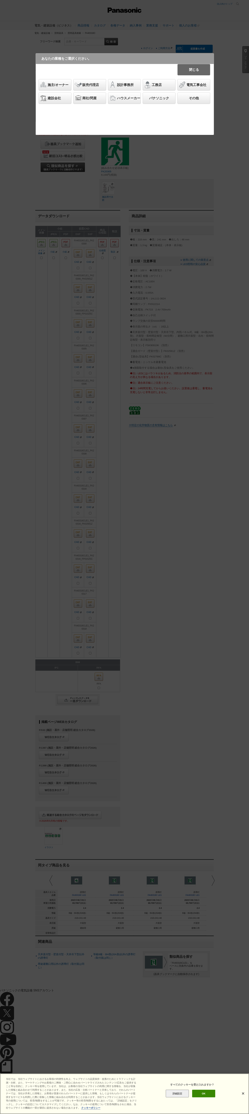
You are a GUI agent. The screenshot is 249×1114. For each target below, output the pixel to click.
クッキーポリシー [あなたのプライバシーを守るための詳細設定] (90, 1107)
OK (204, 1093)
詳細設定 (177, 1093)
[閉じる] (243, 1093)
